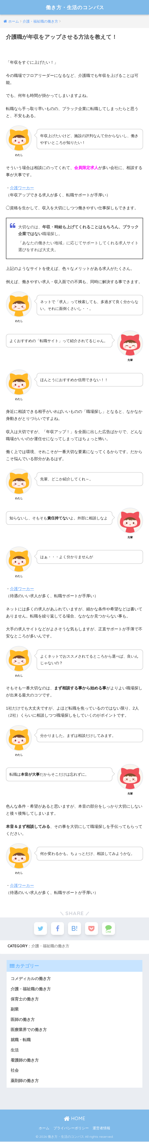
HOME (74, 1119)
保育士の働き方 (25, 999)
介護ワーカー (22, 188)
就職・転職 (21, 1040)
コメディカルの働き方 (31, 979)
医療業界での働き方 (29, 1030)
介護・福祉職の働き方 (50, 946)
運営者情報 (101, 1128)
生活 (15, 1050)
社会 (15, 1071)
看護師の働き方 (25, 1061)
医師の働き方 (23, 1020)
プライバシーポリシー (71, 1128)
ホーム (44, 1128)
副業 (15, 1010)
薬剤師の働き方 (25, 1081)
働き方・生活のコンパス (75, 7)
